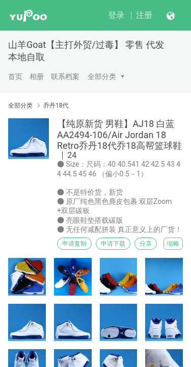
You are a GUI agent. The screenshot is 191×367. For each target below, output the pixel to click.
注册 (144, 15)
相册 (37, 76)
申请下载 (113, 243)
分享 (146, 243)
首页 (15, 76)
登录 (116, 15)
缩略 (173, 243)
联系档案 (65, 76)
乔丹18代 (56, 105)
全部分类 (102, 76)
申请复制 (74, 243)
